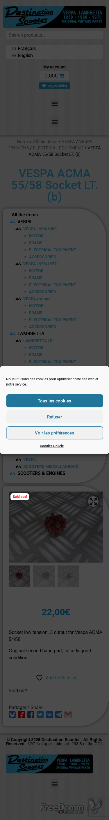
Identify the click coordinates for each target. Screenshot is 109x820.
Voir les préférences (54, 433)
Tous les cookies (54, 401)
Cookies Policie (52, 446)
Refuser (54, 417)
